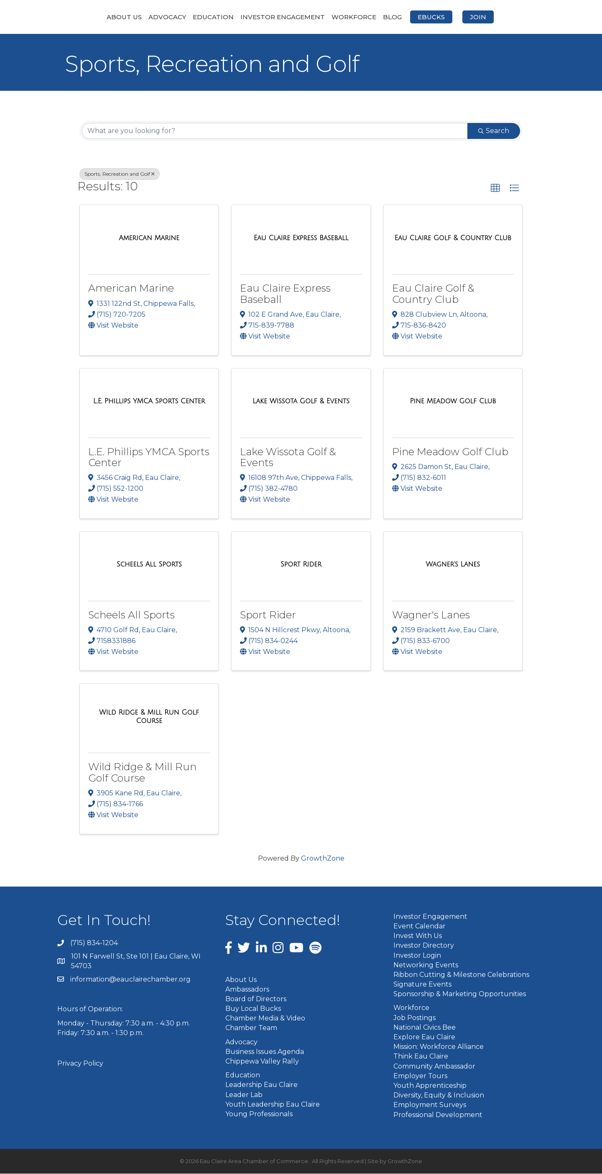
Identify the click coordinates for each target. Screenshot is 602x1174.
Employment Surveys (429, 1106)
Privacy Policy (80, 1064)
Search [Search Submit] (493, 131)
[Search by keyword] (275, 131)
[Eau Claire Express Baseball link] (301, 239)
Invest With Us (417, 937)
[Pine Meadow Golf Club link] (453, 402)
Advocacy (123, 17)
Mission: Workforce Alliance (438, 1047)
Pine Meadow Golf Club (450, 452)
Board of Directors (255, 999)
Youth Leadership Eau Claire (272, 1105)
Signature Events (422, 985)
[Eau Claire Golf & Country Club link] (453, 239)
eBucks (475, 17)
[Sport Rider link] (301, 565)
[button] (495, 188)
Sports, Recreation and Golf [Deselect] (119, 174)
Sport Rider (268, 615)
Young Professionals (259, 1115)
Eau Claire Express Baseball (285, 294)
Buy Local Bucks (253, 1009)
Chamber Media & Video (265, 1019)
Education (168, 17)
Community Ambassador (434, 1067)
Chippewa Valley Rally (262, 1062)
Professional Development (437, 1115)
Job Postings (414, 1018)
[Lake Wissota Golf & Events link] (301, 402)
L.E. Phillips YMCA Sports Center (148, 457)
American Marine (131, 289)
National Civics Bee (424, 1028)
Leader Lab (244, 1095)
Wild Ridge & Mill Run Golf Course (142, 772)
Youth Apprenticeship (430, 1086)
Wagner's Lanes (431, 615)
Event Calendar (419, 926)
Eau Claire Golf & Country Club (433, 294)
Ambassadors (247, 990)
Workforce (398, 17)
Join (522, 17)
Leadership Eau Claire (261, 1085)
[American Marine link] (149, 239)
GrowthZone (322, 859)
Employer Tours (420, 1076)
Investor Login (417, 956)
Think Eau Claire (420, 1057)
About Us (79, 17)
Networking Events (425, 965)
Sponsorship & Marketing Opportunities (459, 995)
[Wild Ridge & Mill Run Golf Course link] (149, 717)
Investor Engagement (238, 17)
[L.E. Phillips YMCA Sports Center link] (149, 402)
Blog (436, 17)
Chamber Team (251, 1029)
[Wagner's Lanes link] (453, 565)
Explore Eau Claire (424, 1038)
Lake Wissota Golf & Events (288, 457)
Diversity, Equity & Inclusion (438, 1096)
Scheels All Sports (131, 615)
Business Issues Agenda (264, 1052)
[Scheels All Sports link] (149, 565)
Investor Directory (423, 946)
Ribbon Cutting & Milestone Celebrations (461, 975)
